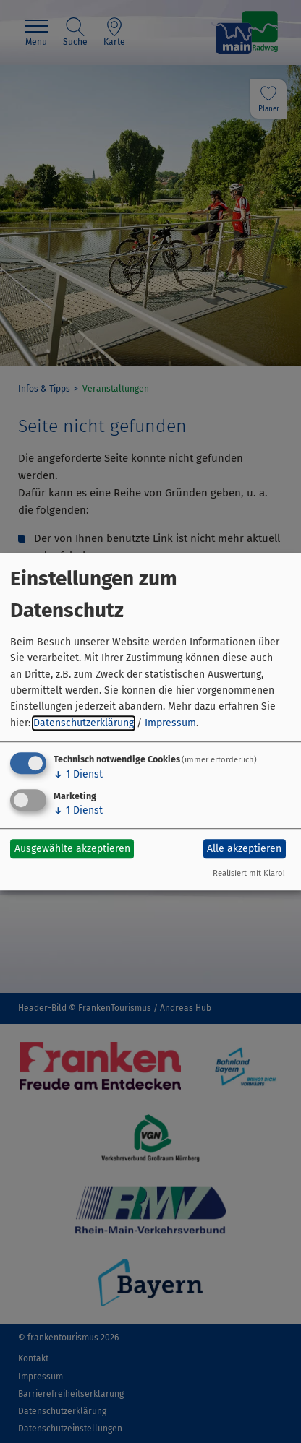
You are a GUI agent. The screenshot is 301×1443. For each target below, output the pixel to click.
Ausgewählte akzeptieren (72, 849)
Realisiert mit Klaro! (249, 873)
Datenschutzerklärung (83, 723)
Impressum (170, 723)
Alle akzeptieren (244, 849)
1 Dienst (78, 774)
